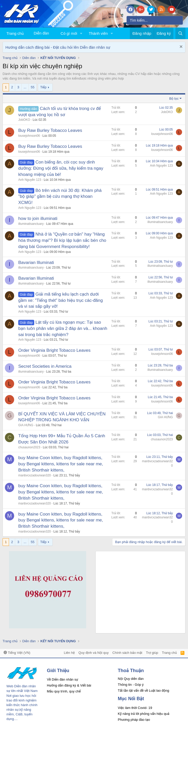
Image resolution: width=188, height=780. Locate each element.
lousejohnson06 (29, 136)
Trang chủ (15, 33)
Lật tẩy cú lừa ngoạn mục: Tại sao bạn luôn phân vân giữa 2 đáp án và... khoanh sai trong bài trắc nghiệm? (62, 328)
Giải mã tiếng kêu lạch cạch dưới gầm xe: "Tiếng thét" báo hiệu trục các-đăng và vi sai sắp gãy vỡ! (60, 300)
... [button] (25, 87)
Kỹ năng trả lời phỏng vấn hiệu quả (143, 714)
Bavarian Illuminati (36, 262)
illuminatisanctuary (31, 224)
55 (32, 87)
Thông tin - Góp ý (131, 685)
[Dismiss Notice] (180, 47)
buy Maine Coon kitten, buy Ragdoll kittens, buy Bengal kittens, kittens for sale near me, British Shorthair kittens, (60, 464)
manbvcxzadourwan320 (34, 475)
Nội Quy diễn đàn (131, 679)
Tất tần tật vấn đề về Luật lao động (143, 690)
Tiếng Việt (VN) (17, 653)
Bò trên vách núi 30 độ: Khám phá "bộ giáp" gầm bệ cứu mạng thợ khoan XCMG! (60, 196)
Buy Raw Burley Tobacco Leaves (50, 130)
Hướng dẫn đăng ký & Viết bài (69, 685)
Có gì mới (69, 33)
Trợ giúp (152, 653)
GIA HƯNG (25, 425)
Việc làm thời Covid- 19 (135, 708)
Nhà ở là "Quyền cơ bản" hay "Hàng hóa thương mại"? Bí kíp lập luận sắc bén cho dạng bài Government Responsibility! (62, 240)
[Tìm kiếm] (155, 20)
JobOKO (24, 120)
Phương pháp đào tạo (134, 720)
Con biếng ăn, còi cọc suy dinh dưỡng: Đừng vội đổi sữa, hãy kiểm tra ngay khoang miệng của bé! (60, 168)
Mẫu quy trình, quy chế (64, 691)
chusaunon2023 (29, 447)
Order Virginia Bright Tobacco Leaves (54, 350)
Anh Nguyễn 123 (29, 180)
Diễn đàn (41, 33)
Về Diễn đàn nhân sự (62, 679)
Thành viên (98, 33)
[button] (81, 33)
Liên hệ (69, 653)
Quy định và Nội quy (93, 653)
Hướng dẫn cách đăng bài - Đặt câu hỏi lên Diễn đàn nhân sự (57, 47)
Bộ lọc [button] (174, 98)
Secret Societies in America (44, 366)
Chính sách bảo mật (127, 653)
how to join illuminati (37, 218)
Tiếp (43, 87)
